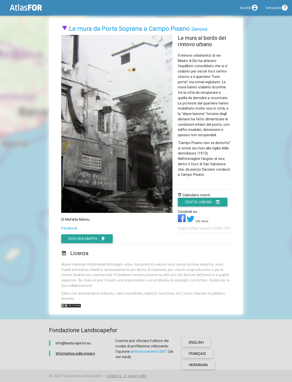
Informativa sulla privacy (75, 353)
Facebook (69, 228)
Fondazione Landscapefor (82, 376)
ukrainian (198, 364)
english (196, 342)
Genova (199, 29)
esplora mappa (87, 238)
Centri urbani (202, 202)
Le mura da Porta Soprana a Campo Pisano (129, 28)
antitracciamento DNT (149, 351)
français (197, 353)
